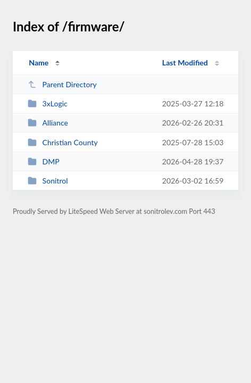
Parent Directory (62, 84)
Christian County (63, 142)
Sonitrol (48, 180)
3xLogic (48, 103)
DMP (44, 161)
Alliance (48, 122)
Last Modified (185, 62)
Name (38, 62)
